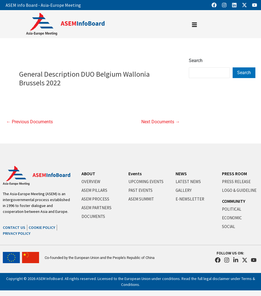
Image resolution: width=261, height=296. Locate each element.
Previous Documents (29, 122)
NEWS (181, 173)
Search (196, 60)
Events (135, 173)
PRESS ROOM (234, 173)
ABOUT (88, 173)
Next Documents (160, 122)
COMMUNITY (233, 201)
